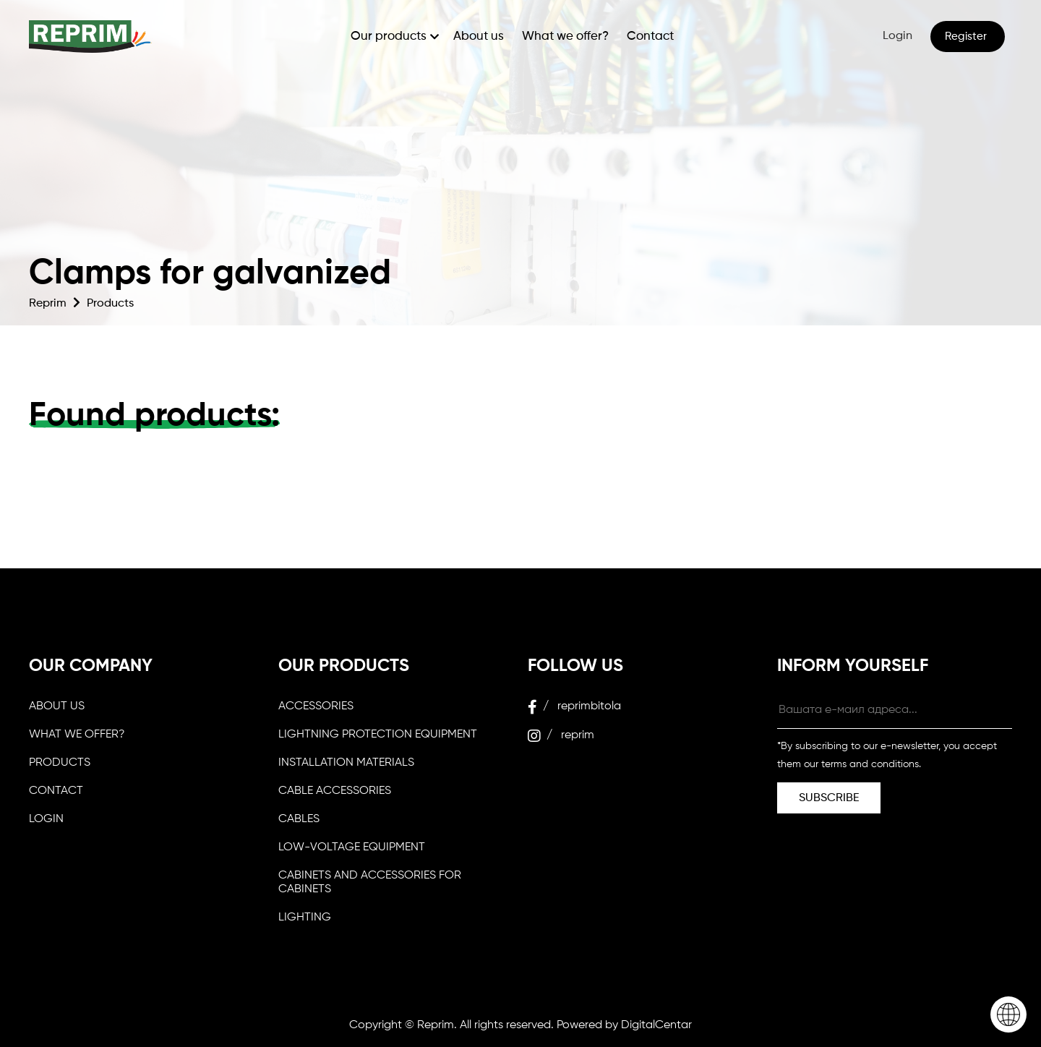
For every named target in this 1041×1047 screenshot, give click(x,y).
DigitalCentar (656, 1025)
